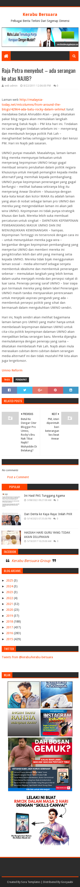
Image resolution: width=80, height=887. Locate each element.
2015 (10, 639)
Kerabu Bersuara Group (31, 561)
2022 (10, 598)
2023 (10, 592)
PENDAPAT (21, 380)
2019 (10, 615)
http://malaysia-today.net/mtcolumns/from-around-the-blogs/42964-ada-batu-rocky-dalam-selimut (33, 104)
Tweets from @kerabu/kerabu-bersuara (27, 657)
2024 (10, 586)
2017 (10, 627)
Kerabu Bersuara (40, 14)
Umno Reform (12, 370)
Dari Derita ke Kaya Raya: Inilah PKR (48, 514)
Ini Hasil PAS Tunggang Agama (44, 495)
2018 (10, 621)
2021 (10, 604)
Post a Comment (18, 477)
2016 (10, 633)
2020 (10, 609)
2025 (10, 580)
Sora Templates (30, 882)
